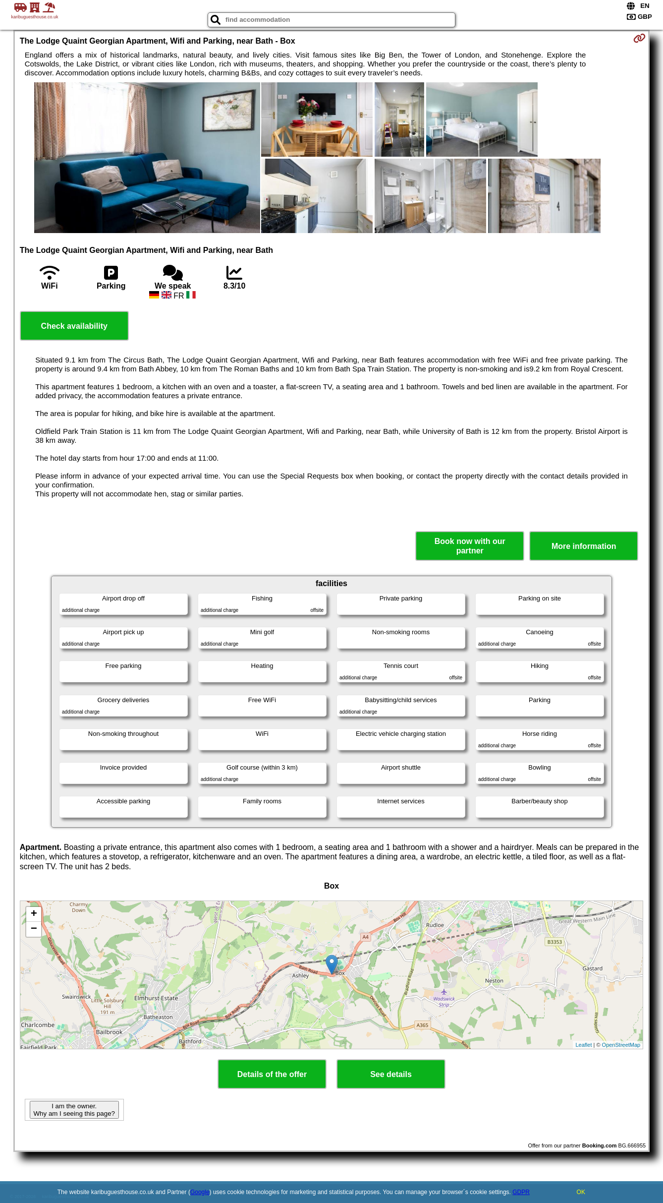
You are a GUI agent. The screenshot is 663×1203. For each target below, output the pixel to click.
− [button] (34, 929)
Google (200, 1192)
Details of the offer (272, 1074)
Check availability (74, 326)
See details (391, 1074)
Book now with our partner (470, 546)
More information (584, 546)
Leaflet (583, 1045)
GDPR (521, 1192)
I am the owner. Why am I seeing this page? (74, 1109)
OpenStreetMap (621, 1045)
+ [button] (34, 914)
